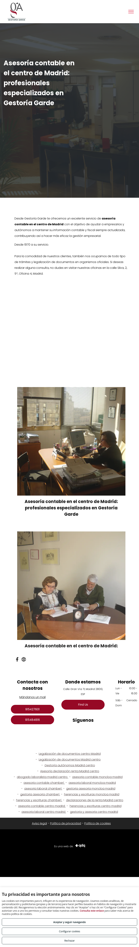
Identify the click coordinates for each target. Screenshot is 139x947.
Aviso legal (39, 823)
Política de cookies (97, 823)
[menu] (131, 11)
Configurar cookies (69, 931)
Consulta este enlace (92, 910)
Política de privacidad (65, 823)
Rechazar (69, 940)
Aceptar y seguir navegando (69, 922)
